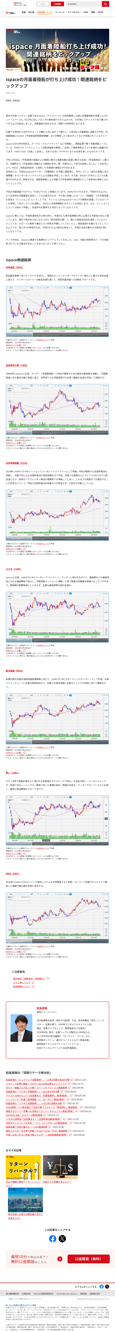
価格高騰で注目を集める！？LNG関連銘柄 (26, 1126)
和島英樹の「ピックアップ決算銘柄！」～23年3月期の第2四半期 (37, 1079)
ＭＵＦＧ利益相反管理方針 (43, 1293)
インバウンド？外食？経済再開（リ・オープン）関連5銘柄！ (36, 1099)
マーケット (60, 12)
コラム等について (22, 982)
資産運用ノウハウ (44, 12)
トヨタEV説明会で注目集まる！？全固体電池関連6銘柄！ (34, 1119)
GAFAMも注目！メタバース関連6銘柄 (24, 1115)
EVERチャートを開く (14, 345)
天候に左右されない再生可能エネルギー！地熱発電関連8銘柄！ (37, 1134)
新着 (24, 12)
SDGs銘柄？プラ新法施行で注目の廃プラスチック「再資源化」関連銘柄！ (42, 1107)
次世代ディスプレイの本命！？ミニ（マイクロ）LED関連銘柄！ (37, 1122)
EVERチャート (43, 340)
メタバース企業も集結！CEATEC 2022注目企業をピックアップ (36, 1083)
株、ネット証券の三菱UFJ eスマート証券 (21, 1305)
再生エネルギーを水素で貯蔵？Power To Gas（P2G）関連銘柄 (36, 1130)
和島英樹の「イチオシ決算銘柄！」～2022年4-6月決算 (33, 1091)
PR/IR (100, 12)
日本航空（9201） (15, 267)
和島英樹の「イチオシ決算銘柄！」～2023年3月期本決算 (34, 1103)
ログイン (43, 4)
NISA (86, 12)
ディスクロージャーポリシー (66, 1293)
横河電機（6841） (15, 670)
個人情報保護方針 (12, 1293)
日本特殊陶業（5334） (17, 463)
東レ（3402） (13, 772)
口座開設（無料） (89, 1258)
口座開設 (57, 4)
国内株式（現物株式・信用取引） (29, 978)
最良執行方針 (95, 1293)
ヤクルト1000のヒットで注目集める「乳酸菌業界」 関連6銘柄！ (37, 1095)
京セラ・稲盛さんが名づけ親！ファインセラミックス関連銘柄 (36, 1087)
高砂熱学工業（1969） (17, 365)
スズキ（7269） (14, 569)
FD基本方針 (26, 1293)
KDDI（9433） (13, 873)
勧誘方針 (83, 1293)
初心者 (31, 12)
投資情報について (22, 986)
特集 (93, 12)
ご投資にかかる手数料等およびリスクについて (24, 1299)
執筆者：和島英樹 (13, 100)
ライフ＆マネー (74, 12)
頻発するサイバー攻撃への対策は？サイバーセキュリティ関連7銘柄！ (40, 1111)
